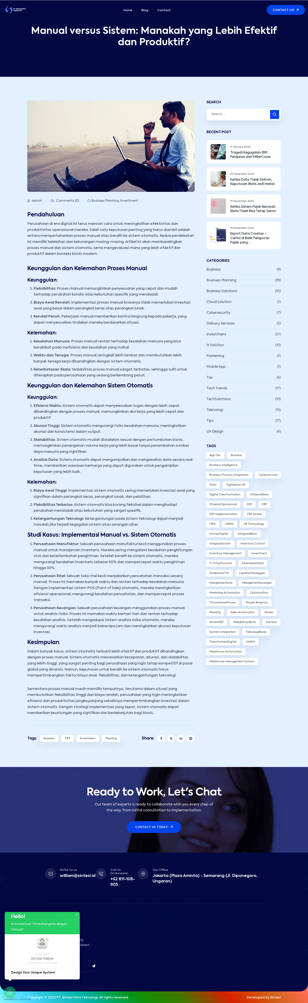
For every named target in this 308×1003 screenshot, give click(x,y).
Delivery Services (220, 323)
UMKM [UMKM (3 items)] (250, 642)
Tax (209, 377)
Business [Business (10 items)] (236, 455)
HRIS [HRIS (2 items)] (212, 524)
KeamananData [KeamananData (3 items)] (253, 563)
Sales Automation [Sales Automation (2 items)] (242, 612)
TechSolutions (218, 399)
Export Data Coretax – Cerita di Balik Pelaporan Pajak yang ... (250, 238)
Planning (111, 738)
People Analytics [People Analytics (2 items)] (257, 602)
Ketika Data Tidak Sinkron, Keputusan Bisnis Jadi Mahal (252, 182)
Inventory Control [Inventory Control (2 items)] (252, 543)
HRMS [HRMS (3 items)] (230, 524)
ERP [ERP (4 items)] (264, 504)
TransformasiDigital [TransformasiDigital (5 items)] (222, 642)
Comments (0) (65, 200)
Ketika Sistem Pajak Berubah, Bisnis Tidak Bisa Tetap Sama (253, 209)
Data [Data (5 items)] (212, 484)
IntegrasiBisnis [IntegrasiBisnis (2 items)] (247, 534)
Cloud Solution (219, 302)
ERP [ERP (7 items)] (249, 504)
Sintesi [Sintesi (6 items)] (268, 612)
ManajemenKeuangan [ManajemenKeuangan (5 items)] (257, 583)
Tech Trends (216, 388)
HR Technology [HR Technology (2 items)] (253, 524)
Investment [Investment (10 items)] (259, 553)
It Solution (215, 345)
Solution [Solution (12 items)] (271, 622)
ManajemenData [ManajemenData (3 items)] (220, 583)
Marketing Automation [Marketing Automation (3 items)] (224, 592)
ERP (67, 738)
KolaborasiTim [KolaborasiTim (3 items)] (219, 573)
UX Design (215, 431)
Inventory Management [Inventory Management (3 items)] (225, 553)
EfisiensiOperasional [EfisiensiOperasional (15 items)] (223, 504)
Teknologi (214, 410)
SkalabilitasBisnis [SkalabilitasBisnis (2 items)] (244, 622)
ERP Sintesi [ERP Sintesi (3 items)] (254, 514)
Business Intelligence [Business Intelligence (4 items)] (223, 465)
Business (49, 738)
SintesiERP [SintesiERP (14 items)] (216, 622)
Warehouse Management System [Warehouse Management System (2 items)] (232, 661)
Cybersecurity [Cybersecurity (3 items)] (268, 475)
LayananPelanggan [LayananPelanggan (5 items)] (252, 573)
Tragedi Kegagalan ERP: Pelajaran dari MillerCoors (250, 155)
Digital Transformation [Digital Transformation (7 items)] (224, 494)
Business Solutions (221, 291)
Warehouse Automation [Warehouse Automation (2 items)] (225, 651)
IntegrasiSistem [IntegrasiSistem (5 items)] (220, 543)
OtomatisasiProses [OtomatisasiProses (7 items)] (222, 602)
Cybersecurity (218, 313)
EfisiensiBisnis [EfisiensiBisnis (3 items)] (259, 494)
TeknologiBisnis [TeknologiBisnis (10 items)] (256, 632)
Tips (210, 421)
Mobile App (216, 367)
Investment (129, 200)
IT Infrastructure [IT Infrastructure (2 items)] (220, 563)
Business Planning (105, 200)
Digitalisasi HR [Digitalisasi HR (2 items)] (235, 484)
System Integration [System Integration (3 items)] (222, 632)
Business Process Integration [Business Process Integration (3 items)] (229, 475)
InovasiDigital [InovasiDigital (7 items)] (218, 534)
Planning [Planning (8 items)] (215, 612)
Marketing (215, 356)
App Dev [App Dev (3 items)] (215, 455)
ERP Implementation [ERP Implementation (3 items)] (223, 514)
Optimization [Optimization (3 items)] (259, 592)
